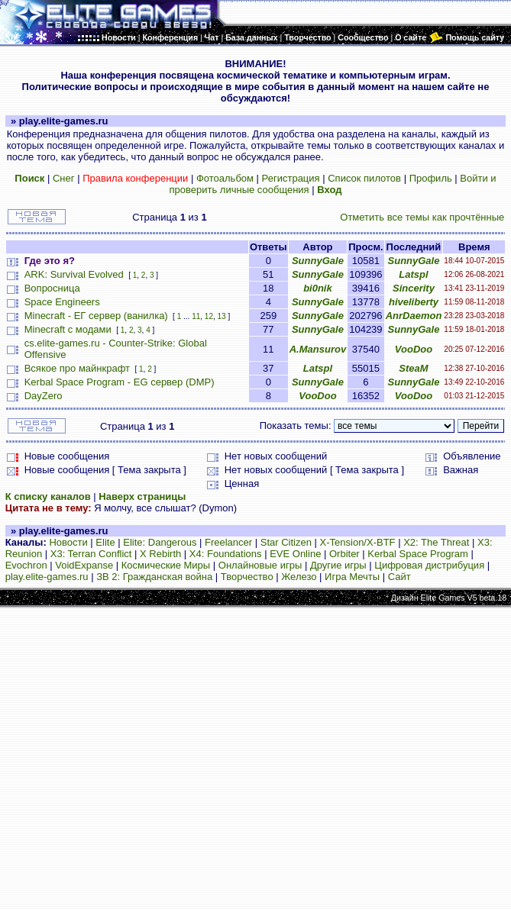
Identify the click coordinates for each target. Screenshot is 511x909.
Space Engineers (62, 302)
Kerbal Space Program (417, 553)
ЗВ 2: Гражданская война (154, 576)
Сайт (399, 576)
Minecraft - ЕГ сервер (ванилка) (96, 315)
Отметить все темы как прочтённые (422, 217)
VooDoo (413, 349)
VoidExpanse (84, 565)
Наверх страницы (142, 496)
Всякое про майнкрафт (77, 368)
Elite (105, 542)
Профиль (430, 178)
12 (209, 316)
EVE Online (295, 553)
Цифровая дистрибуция (429, 565)
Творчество (247, 576)
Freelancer (228, 542)
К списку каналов (48, 496)
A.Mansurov (317, 349)
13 (222, 316)
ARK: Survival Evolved (74, 274)
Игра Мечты (352, 576)
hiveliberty (413, 302)
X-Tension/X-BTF (358, 542)
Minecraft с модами (68, 329)
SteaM (413, 368)
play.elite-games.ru (47, 576)
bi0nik (317, 288)
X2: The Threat (436, 542)
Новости (68, 542)
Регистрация (291, 178)
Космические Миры (165, 565)
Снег (64, 178)
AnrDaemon (414, 315)
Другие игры (338, 565)
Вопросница (52, 288)
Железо (298, 576)
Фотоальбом (225, 178)
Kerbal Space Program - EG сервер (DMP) (119, 382)
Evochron (26, 565)
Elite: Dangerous (159, 542)
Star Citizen (286, 542)
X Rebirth (160, 553)
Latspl (413, 274)
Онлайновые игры (260, 565)
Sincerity (414, 288)
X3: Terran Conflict (91, 553)
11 (196, 316)
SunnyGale (318, 260)
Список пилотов (364, 178)
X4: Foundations (225, 553)
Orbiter (344, 553)
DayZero (43, 395)
